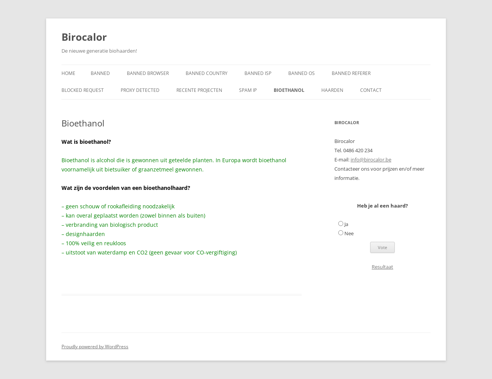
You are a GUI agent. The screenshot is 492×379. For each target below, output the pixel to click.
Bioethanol (289, 90)
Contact (371, 90)
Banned (100, 73)
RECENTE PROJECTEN (199, 90)
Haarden (332, 90)
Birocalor (84, 37)
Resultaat (382, 266)
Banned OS (301, 73)
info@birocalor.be (371, 159)
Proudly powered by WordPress (95, 346)
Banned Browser (148, 73)
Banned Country (207, 73)
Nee (349, 233)
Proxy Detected (140, 90)
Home (68, 73)
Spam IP (248, 90)
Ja (346, 224)
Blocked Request (83, 90)
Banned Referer (351, 73)
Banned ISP (257, 73)
